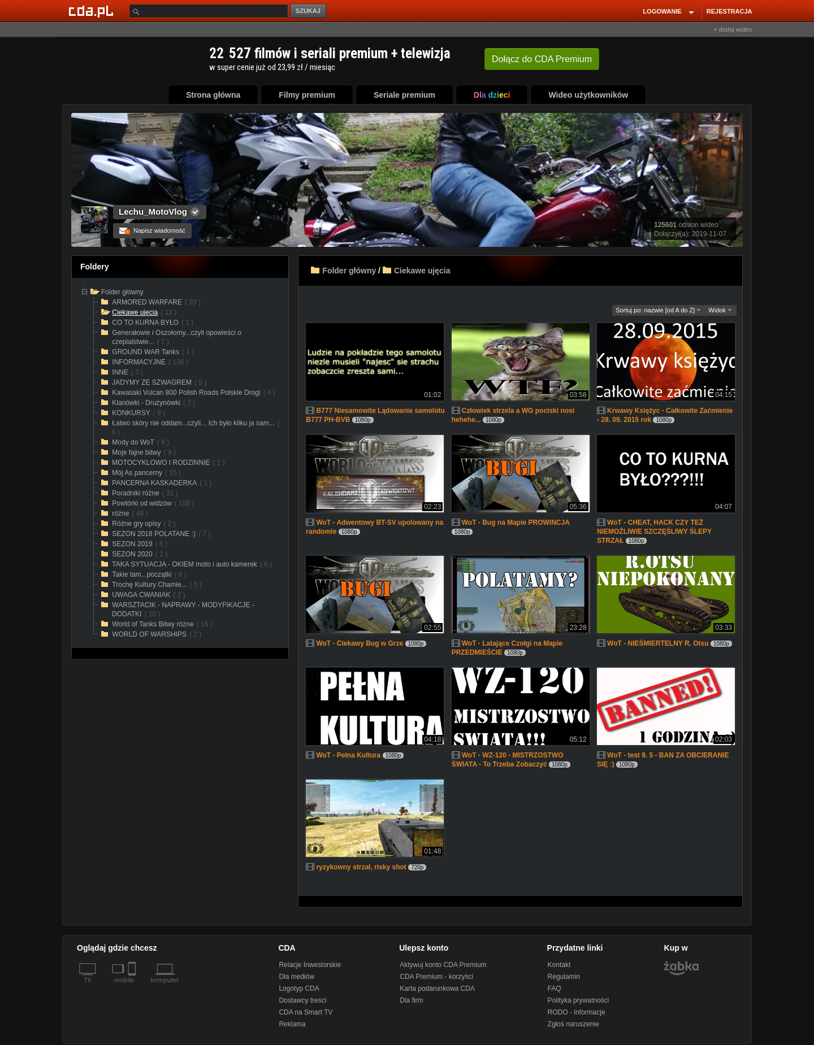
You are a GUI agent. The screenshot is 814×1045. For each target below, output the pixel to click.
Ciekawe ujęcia (422, 270)
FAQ (554, 988)
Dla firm (411, 1000)
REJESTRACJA (729, 11)
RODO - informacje (576, 1012)
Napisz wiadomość (152, 230)
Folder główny (349, 270)
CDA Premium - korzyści (436, 977)
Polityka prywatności (578, 1000)
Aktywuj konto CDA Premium (443, 965)
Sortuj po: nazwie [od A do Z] (658, 310)
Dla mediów (296, 977)
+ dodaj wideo (732, 29)
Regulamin (564, 977)
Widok (720, 310)
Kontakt (559, 965)
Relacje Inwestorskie (310, 965)
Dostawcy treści (302, 1000)
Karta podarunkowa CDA (437, 988)
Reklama (292, 1024)
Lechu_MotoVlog (153, 211)
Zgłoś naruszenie (573, 1024)
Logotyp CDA (299, 988)
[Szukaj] (208, 11)
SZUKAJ (308, 10)
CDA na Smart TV (305, 1012)
